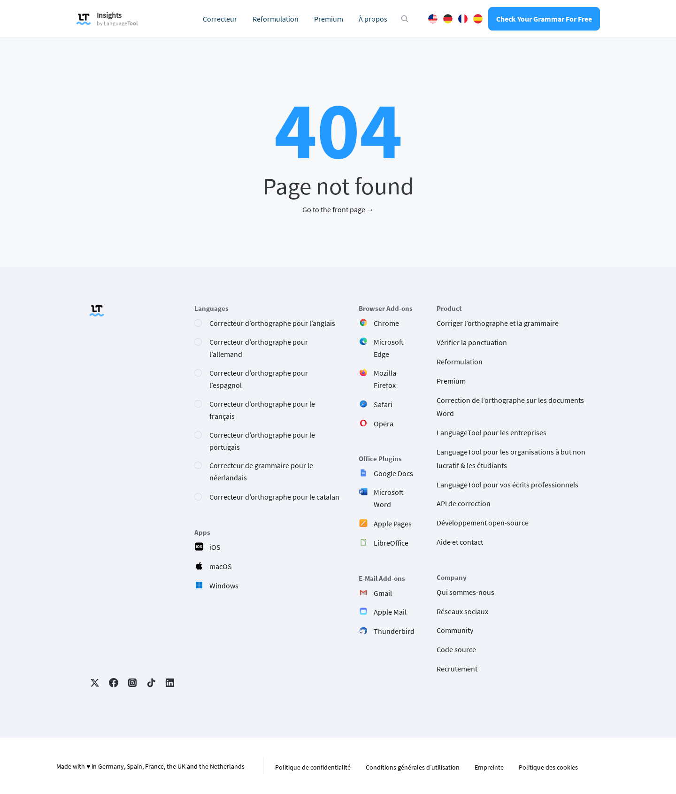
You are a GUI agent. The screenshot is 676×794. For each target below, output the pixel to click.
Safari (383, 404)
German (448, 18)
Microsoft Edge (389, 348)
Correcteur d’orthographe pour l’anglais (272, 323)
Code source (456, 649)
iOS (215, 547)
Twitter (94, 682)
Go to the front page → (338, 209)
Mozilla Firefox (385, 379)
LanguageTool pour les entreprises (491, 432)
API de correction (464, 503)
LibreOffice (391, 542)
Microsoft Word (389, 498)
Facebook (113, 682)
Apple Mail (390, 612)
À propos (373, 18)
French (463, 18)
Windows (223, 585)
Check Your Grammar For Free (544, 18)
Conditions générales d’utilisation (413, 767)
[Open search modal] (404, 18)
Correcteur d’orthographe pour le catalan (274, 496)
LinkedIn (170, 682)
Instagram (132, 682)
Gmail (383, 593)
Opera (383, 423)
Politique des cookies (548, 767)
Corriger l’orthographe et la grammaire (498, 323)
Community (455, 630)
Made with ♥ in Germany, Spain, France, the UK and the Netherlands (150, 766)
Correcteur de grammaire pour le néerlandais (261, 471)
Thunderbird (394, 631)
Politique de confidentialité (313, 767)
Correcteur (220, 18)
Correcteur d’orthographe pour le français (262, 410)
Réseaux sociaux (462, 611)
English (433, 18)
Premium (328, 18)
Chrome (386, 323)
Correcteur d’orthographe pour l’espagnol (258, 379)
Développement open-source (483, 522)
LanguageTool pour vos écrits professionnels (507, 484)
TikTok (151, 682)
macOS (220, 566)
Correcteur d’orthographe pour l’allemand (258, 348)
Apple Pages (393, 523)
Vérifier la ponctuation (472, 342)
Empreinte (489, 767)
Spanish (478, 18)
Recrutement (457, 668)
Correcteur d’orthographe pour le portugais (262, 441)
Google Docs (393, 473)
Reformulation (276, 18)
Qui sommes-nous (465, 592)
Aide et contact (460, 542)
